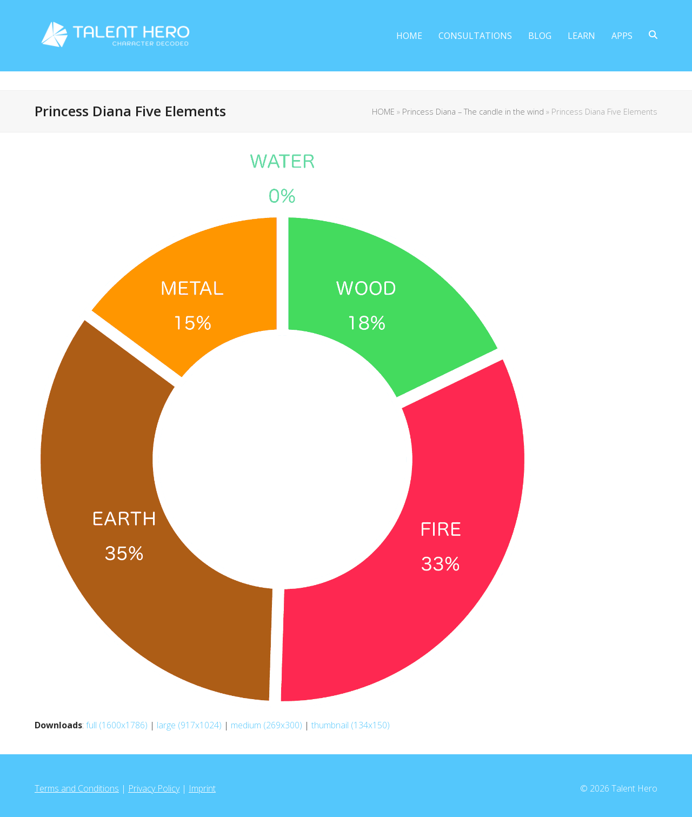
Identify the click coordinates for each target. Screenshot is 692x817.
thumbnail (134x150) (350, 725)
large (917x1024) (189, 725)
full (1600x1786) (117, 725)
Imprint (202, 788)
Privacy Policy (153, 788)
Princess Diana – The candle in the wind (473, 111)
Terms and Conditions (77, 788)
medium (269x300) (266, 725)
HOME (383, 111)
